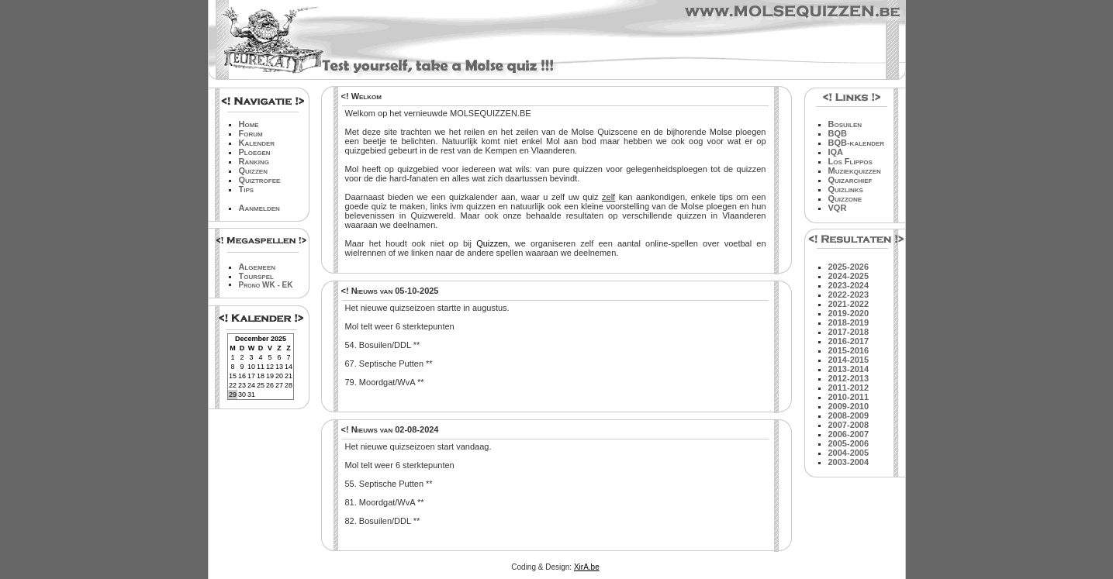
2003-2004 (848, 462)
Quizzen (253, 170)
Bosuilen (845, 124)
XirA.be (587, 567)
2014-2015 (848, 359)
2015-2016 (848, 350)
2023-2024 (848, 285)
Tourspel (256, 276)
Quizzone (845, 198)
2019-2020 (848, 313)
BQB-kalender (856, 142)
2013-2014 (848, 369)
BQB (837, 133)
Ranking (254, 161)
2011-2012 (848, 387)
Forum (251, 133)
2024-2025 (848, 276)
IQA (836, 152)
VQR (837, 207)
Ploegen (255, 152)
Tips (246, 189)
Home (249, 124)
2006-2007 (848, 434)
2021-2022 (848, 303)
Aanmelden (259, 207)
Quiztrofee (260, 179)
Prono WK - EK (266, 285)
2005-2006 (848, 443)
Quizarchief (850, 179)
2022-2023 (848, 294)
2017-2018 (848, 331)
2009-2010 (848, 406)
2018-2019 (848, 322)
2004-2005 (848, 452)
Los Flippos (850, 161)
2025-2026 (848, 266)
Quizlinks (845, 189)
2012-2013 (848, 378)
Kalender (257, 142)
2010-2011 (848, 397)
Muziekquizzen (854, 170)
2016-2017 (848, 341)
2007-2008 (848, 424)
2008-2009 (848, 415)
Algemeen (257, 266)
